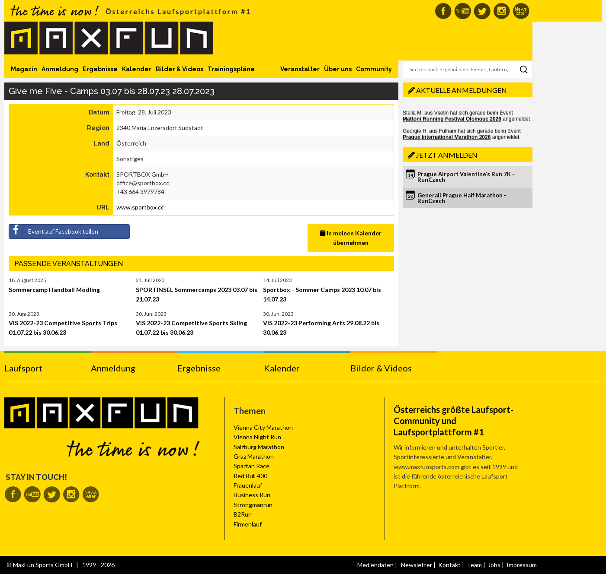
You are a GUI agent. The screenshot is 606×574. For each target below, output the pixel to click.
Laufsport (23, 368)
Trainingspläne (231, 69)
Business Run (252, 494)
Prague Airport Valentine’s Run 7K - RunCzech (465, 177)
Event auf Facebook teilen (53, 230)
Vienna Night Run (257, 437)
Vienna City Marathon (263, 427)
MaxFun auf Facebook (443, 11)
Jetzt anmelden (447, 155)
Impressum (522, 564)
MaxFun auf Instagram (501, 11)
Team (474, 564)
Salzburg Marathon (259, 446)
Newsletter (416, 564)
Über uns (338, 69)
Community (374, 69)
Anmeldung (60, 69)
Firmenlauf (248, 524)
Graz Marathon (254, 456)
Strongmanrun (253, 504)
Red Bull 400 (250, 475)
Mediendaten (375, 564)
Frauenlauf (248, 485)
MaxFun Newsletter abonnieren (521, 11)
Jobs (494, 564)
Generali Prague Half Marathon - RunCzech (461, 198)
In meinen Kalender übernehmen (351, 237)
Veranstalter (300, 69)
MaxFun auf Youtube (462, 11)
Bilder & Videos (179, 69)
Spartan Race (251, 465)
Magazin (24, 69)
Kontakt (449, 564)
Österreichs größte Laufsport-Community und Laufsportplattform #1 (453, 420)
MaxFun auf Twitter (482, 11)
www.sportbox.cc (140, 207)
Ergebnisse (100, 69)
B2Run (243, 514)
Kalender (136, 69)
